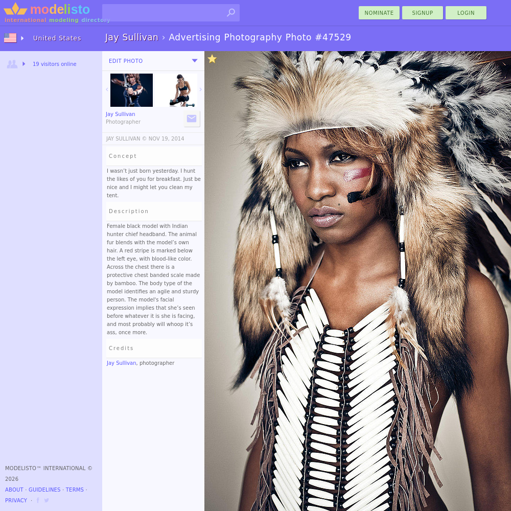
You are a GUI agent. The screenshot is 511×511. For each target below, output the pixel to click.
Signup (422, 13)
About (14, 490)
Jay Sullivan (121, 363)
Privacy (16, 500)
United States (57, 38)
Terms (75, 490)
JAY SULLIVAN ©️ (126, 139)
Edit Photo (126, 61)
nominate (379, 13)
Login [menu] (466, 13)
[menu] (195, 61)
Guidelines (45, 490)
